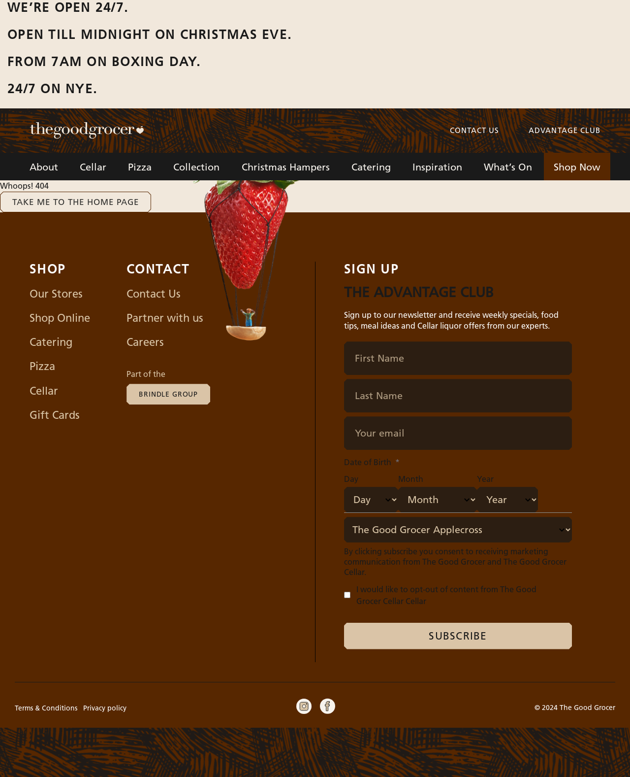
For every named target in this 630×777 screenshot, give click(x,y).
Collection (196, 167)
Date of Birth (372, 462)
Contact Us (153, 294)
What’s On (508, 167)
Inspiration (437, 167)
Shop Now (577, 167)
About (44, 167)
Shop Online (60, 318)
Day (351, 479)
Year (485, 479)
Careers (145, 342)
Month (410, 479)
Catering (371, 167)
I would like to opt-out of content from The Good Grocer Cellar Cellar (446, 595)
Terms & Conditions (46, 708)
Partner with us (164, 318)
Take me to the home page (75, 202)
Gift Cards (55, 415)
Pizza (140, 167)
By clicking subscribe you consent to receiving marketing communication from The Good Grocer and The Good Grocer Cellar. (455, 561)
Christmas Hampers (286, 167)
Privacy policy (104, 708)
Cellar (93, 167)
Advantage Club (564, 130)
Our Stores (56, 294)
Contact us (475, 130)
